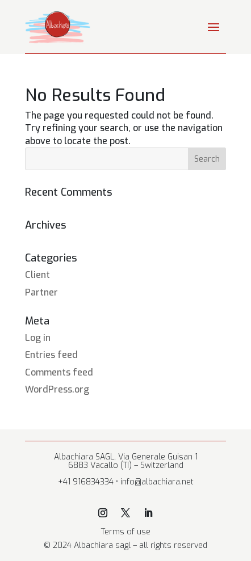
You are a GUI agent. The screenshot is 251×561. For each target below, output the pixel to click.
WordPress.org (57, 389)
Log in (38, 338)
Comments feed (59, 372)
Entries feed (51, 355)
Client (37, 275)
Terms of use (125, 531)
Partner (41, 292)
